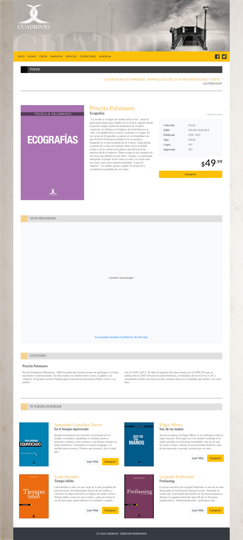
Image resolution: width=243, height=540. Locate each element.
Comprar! (190, 174)
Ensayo (32, 56)
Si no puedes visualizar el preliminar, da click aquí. (121, 337)
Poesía (43, 56)
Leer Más (92, 461)
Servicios (71, 56)
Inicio (22, 56)
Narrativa (56, 56)
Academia (105, 56)
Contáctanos (88, 56)
